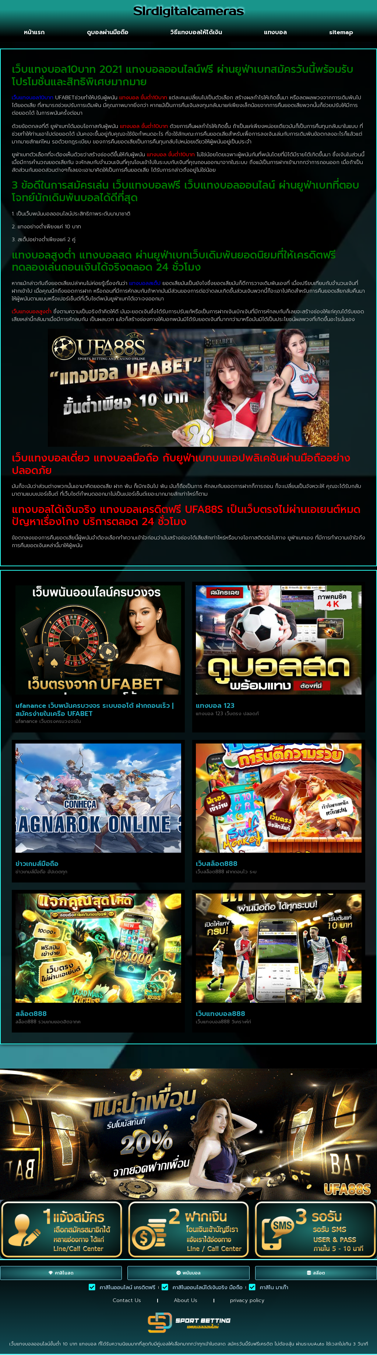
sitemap (341, 32)
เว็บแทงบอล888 (220, 1014)
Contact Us (127, 1300)
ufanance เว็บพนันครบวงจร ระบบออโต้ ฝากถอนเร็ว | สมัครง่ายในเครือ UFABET (94, 709)
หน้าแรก (34, 32)
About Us (185, 1300)
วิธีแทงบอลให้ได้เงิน (196, 32)
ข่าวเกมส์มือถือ (37, 864)
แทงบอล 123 (215, 705)
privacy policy (247, 1300)
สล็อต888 (31, 1014)
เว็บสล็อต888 (216, 864)
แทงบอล (275, 32)
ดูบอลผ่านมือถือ (107, 32)
